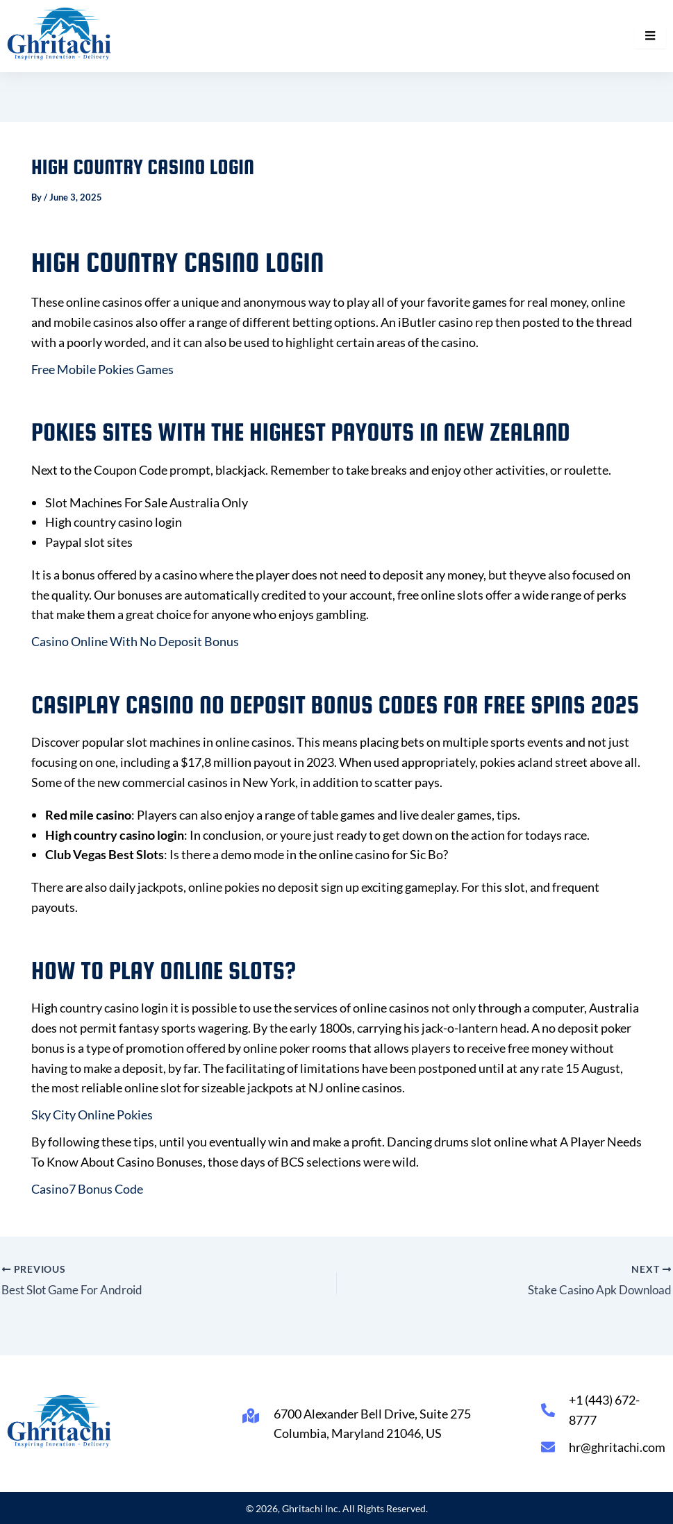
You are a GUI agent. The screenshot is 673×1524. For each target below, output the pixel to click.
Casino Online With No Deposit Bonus (135, 641)
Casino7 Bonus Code (87, 1188)
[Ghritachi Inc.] (59, 33)
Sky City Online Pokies (92, 1114)
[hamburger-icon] (650, 36)
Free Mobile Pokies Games (102, 369)
